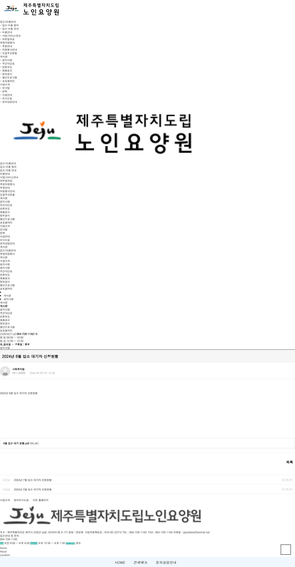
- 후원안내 (6, 46)
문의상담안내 (7, 243)
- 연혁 (3, 91)
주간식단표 (6, 205)
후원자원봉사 (7, 184)
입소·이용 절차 (8, 166)
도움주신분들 (7, 194)
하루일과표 (6, 180)
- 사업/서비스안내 (10, 35)
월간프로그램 (7, 219)
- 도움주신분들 (8, 53)
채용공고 (5, 212)
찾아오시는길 (21, 500)
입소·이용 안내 (8, 170)
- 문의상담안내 (8, 101)
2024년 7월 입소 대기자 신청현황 (33, 480)
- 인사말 (5, 88)
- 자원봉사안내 (8, 49)
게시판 (3, 198)
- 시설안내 (6, 94)
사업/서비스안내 (9, 177)
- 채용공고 (6, 70)
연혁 (2, 233)
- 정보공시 (6, 74)
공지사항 (5, 201)
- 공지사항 (6, 60)
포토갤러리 (6, 222)
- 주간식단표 (7, 63)
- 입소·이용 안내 (9, 28)
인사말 (3, 229)
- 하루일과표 (7, 39)
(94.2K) (21, 443)
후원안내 (5, 187)
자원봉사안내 (7, 191)
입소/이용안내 (8, 163)
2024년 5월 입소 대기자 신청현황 (33, 489)
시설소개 (5, 226)
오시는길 (5, 240)
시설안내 (5, 236)
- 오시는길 (6, 98)
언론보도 (5, 208)
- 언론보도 (6, 67)
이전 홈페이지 (40, 500)
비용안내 (5, 173)
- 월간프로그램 (8, 77)
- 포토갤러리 (7, 81)
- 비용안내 (6, 32)
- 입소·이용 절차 (9, 25)
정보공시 (5, 215)
